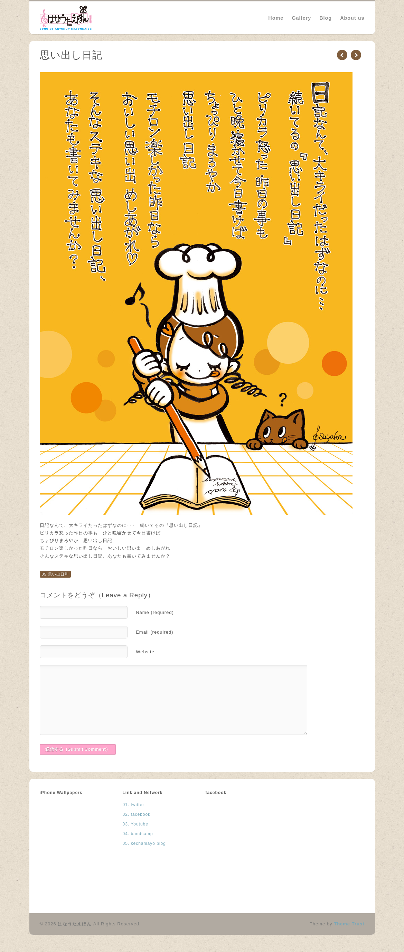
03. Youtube (135, 824)
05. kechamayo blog (144, 843)
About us (352, 18)
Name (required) (155, 612)
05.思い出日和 (55, 574)
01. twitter (133, 804)
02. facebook (137, 814)
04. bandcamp (138, 833)
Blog (325, 18)
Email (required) (154, 632)
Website (145, 651)
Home (275, 18)
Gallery (301, 18)
